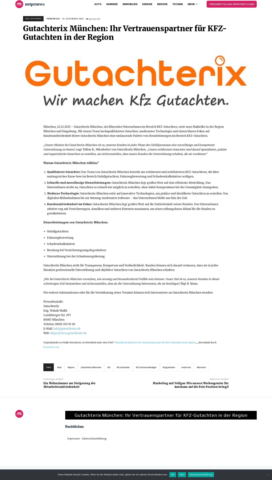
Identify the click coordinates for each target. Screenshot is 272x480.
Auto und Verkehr (33, 18)
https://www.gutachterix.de (68, 333)
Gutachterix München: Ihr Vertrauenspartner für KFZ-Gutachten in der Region (155, 342)
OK (172, 474)
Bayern (71, 367)
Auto (59, 367)
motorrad (186, 367)
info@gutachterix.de (66, 328)
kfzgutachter (169, 367)
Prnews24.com (51, 347)
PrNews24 (53, 19)
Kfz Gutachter (123, 367)
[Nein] (267, 474)
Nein (182, 474)
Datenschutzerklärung (201, 474)
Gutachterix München (91, 367)
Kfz (109, 367)
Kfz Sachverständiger (146, 367)
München (201, 367)
